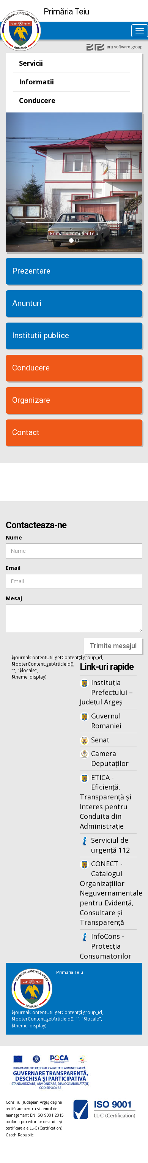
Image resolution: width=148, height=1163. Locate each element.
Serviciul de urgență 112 (110, 844)
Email (13, 567)
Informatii (36, 81)
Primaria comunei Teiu (74, 233)
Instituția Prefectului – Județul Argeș (106, 692)
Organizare (31, 400)
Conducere (37, 100)
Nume (14, 537)
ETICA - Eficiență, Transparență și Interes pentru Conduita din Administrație (105, 802)
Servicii (31, 63)
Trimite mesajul (113, 646)
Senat (100, 739)
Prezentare (31, 270)
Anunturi (27, 303)
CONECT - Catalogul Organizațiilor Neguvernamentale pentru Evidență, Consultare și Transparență (108, 893)
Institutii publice (40, 335)
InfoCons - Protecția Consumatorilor (105, 946)
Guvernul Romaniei (106, 720)
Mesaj (14, 598)
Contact (25, 432)
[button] (16, 182)
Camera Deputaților (110, 758)
